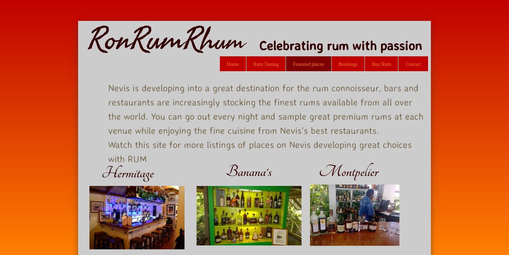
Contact (413, 64)
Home (233, 64)
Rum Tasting (266, 64)
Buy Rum (381, 64)
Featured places (308, 64)
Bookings (348, 64)
